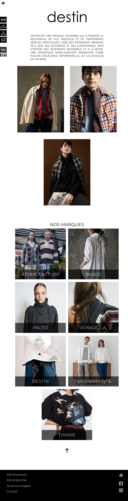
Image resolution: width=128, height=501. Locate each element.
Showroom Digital (18, 486)
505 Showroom (17, 474)
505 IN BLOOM (16, 480)
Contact (12, 491)
